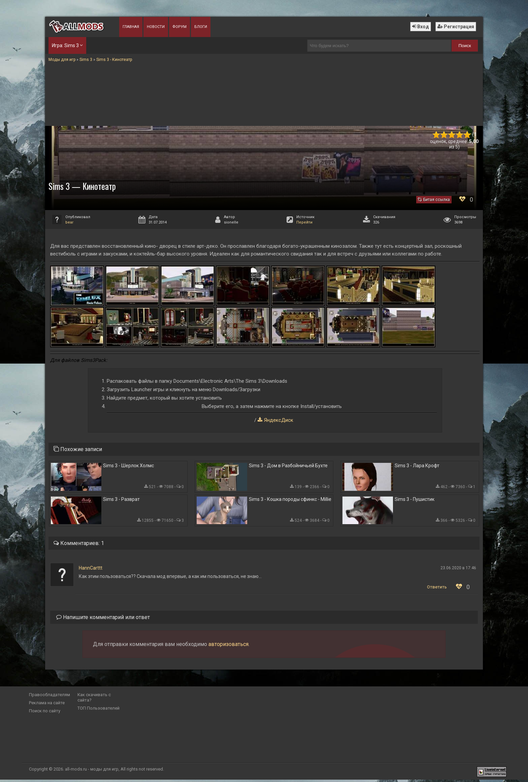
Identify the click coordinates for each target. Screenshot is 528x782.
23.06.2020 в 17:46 (458, 570)
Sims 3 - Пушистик (414, 501)
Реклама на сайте (47, 705)
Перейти (304, 222)
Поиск (465, 45)
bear (69, 222)
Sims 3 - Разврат (121, 501)
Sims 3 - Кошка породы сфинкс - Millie (290, 501)
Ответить (437, 589)
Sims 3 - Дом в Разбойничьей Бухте (288, 466)
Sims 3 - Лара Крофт (417, 466)
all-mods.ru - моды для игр (92, 771)
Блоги (200, 27)
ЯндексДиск (278, 420)
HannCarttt (90, 570)
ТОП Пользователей (98, 710)
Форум (179, 27)
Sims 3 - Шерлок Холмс (128, 466)
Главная (131, 27)
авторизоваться (228, 646)
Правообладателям (49, 697)
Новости (156, 27)
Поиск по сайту (44, 713)
